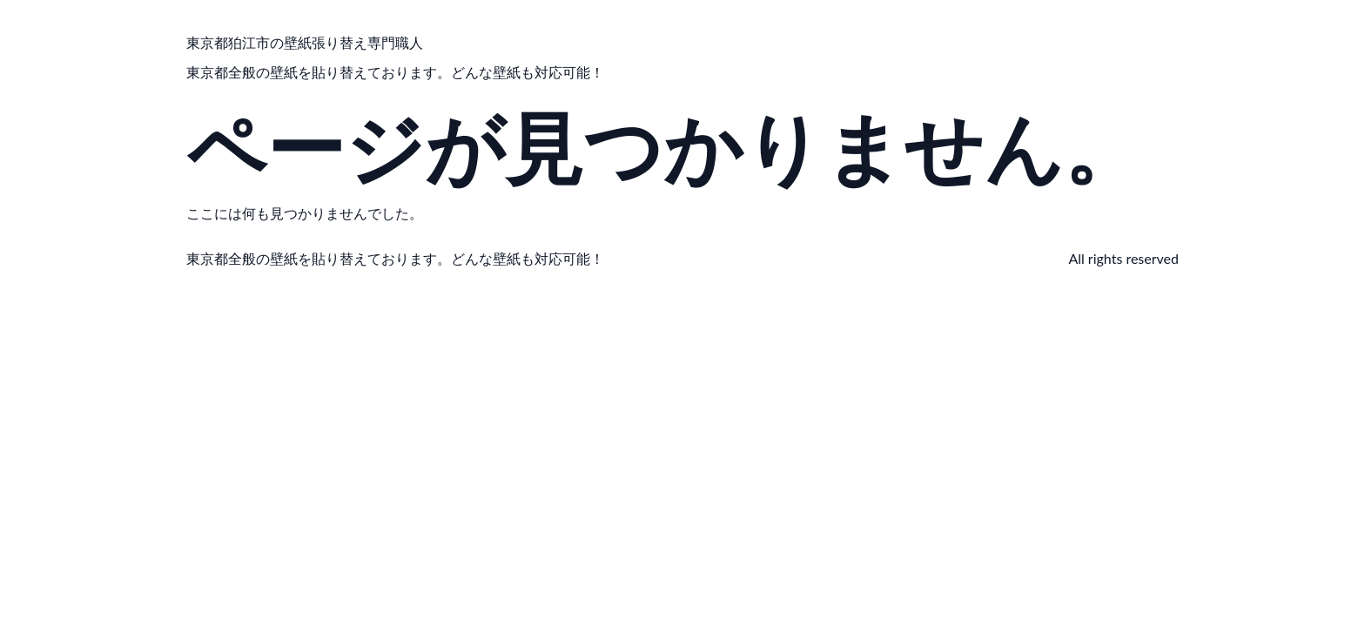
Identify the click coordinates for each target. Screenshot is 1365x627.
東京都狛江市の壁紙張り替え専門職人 (304, 42)
